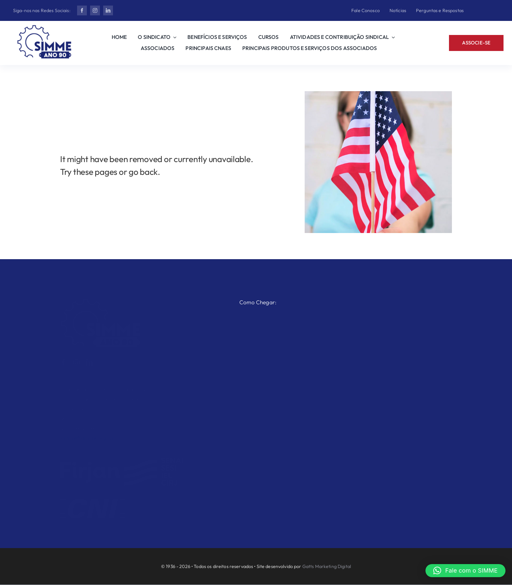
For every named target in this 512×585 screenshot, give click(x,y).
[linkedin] (108, 10)
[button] (465, 570)
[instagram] (95, 10)
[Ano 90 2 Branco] (101, 297)
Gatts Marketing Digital (326, 566)
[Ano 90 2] (44, 27)
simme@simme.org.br (87, 433)
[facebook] (82, 10)
